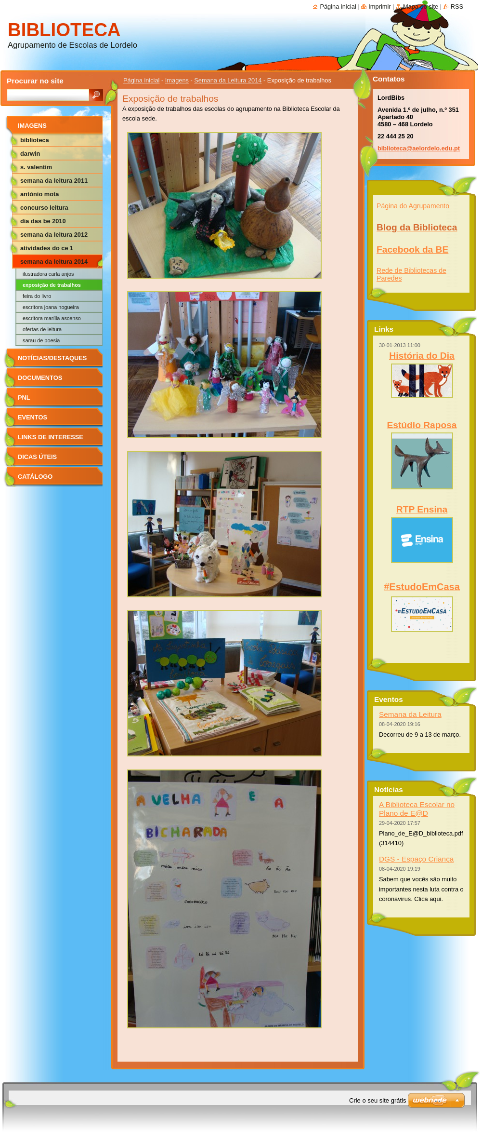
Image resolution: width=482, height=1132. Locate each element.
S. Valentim (36, 167)
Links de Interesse (50, 437)
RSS (457, 6)
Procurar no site (35, 81)
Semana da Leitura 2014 (227, 80)
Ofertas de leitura (42, 329)
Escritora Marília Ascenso (52, 318)
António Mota (39, 194)
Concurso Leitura (44, 207)
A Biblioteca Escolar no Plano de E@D (417, 808)
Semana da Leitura (410, 714)
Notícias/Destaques (52, 358)
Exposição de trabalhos (52, 285)
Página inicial (141, 80)
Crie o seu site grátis (377, 1100)
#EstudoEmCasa (421, 586)
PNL (24, 397)
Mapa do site (420, 6)
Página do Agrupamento (413, 206)
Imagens (177, 80)
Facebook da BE (412, 249)
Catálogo (35, 476)
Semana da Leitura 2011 (54, 180)
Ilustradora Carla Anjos (48, 274)
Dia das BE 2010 (43, 221)
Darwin (30, 153)
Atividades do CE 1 (46, 248)
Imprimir (379, 6)
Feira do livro (37, 296)
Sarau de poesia (41, 340)
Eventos (32, 417)
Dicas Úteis (37, 456)
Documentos (40, 377)
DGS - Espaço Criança (416, 859)
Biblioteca (34, 140)
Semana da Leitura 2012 (54, 234)
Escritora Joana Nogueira (51, 307)
